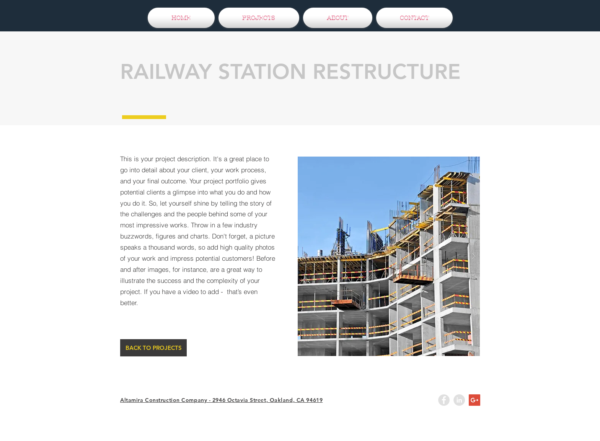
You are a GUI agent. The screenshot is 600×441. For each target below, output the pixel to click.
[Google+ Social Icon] (474, 400)
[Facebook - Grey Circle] (444, 400)
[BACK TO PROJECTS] (153, 347)
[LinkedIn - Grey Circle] (459, 400)
